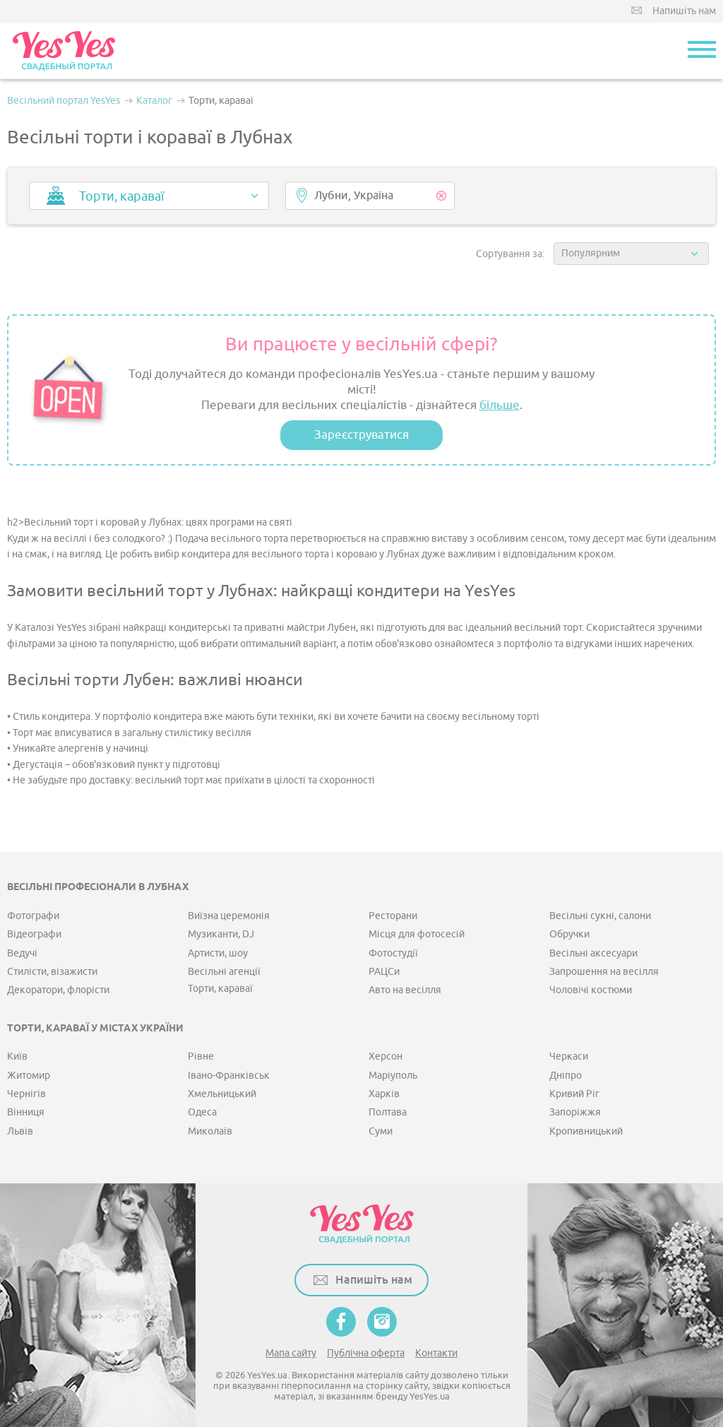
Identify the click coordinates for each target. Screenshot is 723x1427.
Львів (20, 1131)
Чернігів (26, 1094)
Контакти (436, 1353)
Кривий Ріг (574, 1094)
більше (499, 405)
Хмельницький (222, 1094)
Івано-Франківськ (229, 1076)
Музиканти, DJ (221, 934)
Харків (384, 1094)
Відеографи (34, 934)
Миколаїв (210, 1131)
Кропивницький (586, 1131)
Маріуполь (393, 1076)
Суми (381, 1131)
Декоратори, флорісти (58, 990)
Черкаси (568, 1056)
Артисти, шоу (218, 953)
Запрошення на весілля (604, 972)
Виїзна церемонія (229, 916)
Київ (17, 1056)
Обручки (569, 934)
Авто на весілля (405, 990)
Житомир (28, 1076)
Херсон (385, 1056)
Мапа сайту (290, 1353)
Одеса (202, 1112)
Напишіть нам (684, 11)
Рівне (201, 1056)
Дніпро (565, 1076)
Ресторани (393, 916)
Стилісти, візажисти (52, 972)
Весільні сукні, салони (600, 916)
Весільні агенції (224, 972)
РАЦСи (384, 972)
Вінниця (25, 1112)
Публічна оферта (366, 1353)
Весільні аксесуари (593, 953)
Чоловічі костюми (590, 990)
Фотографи (33, 916)
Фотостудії (393, 953)
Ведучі (22, 953)
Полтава (388, 1112)
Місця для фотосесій (417, 934)
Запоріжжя (575, 1112)
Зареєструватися (361, 434)
